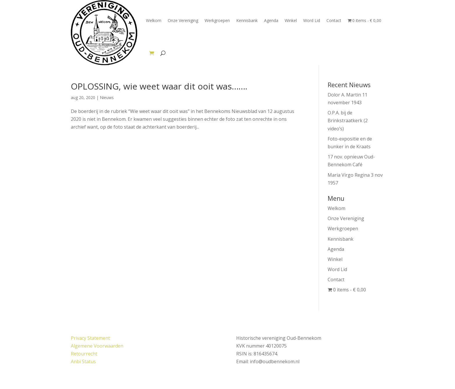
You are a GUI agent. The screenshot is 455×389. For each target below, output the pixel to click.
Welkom (153, 20)
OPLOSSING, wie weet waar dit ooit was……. (159, 86)
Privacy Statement (90, 338)
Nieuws (107, 97)
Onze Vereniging (183, 20)
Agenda (271, 20)
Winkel (291, 20)
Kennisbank (247, 20)
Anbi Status (83, 361)
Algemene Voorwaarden (97, 346)
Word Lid (311, 20)
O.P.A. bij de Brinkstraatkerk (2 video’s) (348, 120)
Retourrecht (84, 353)
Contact (333, 20)
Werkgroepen (217, 20)
